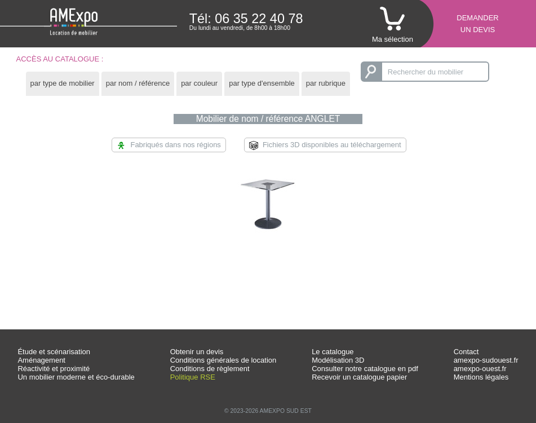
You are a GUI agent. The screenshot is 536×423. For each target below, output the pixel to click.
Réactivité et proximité (53, 368)
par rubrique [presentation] (325, 83)
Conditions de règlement (210, 368)
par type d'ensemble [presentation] (262, 83)
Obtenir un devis (197, 351)
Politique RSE (192, 377)
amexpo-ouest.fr (480, 368)
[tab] (62, 83)
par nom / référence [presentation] (138, 83)
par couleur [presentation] (199, 83)
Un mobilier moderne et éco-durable (75, 377)
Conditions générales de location (223, 360)
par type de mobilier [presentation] (62, 83)
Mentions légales (481, 377)
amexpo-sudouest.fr (486, 360)
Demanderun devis (477, 24)
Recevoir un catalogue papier (359, 377)
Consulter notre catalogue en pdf (365, 368)
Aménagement (41, 360)
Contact (466, 351)
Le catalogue (332, 351)
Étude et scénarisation (53, 351)
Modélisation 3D (338, 360)
